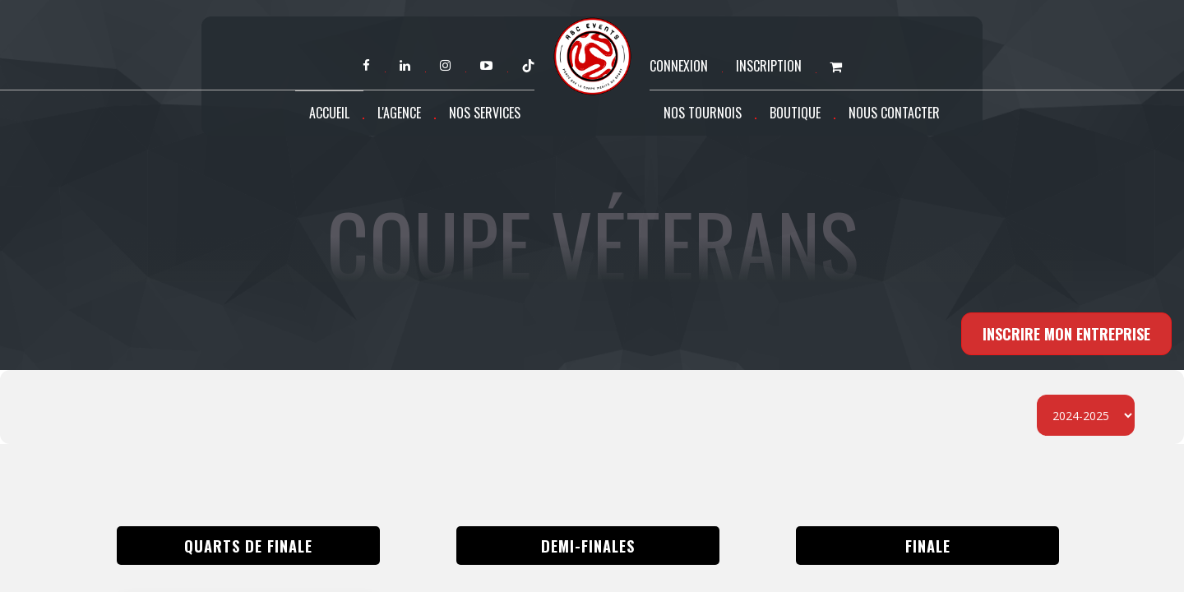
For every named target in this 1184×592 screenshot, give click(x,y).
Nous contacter (894, 113)
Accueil (329, 113)
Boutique (795, 113)
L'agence (399, 113)
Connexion (679, 65)
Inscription (769, 65)
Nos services (484, 113)
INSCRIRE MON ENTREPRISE (1066, 334)
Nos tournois (703, 113)
